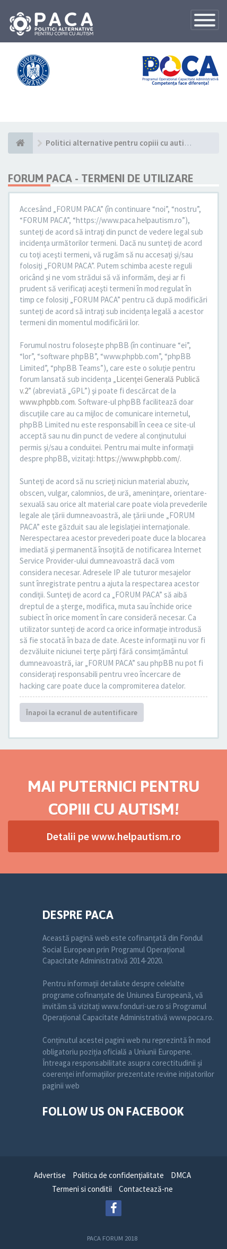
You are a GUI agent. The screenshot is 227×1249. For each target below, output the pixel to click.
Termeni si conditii (82, 1189)
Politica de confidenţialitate (118, 1175)
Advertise (50, 1175)
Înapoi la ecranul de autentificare (81, 712)
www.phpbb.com (47, 402)
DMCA (181, 1175)
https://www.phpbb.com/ (138, 458)
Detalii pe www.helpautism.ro (113, 836)
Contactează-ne (146, 1189)
